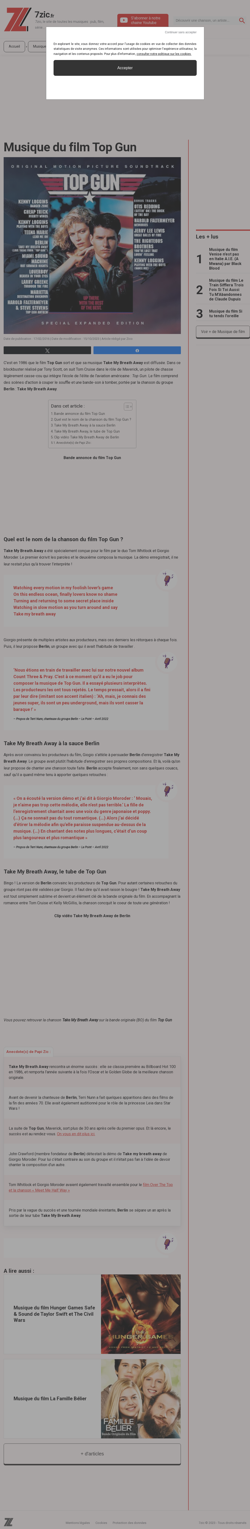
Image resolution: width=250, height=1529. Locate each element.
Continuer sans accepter (180, 32)
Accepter (125, 68)
